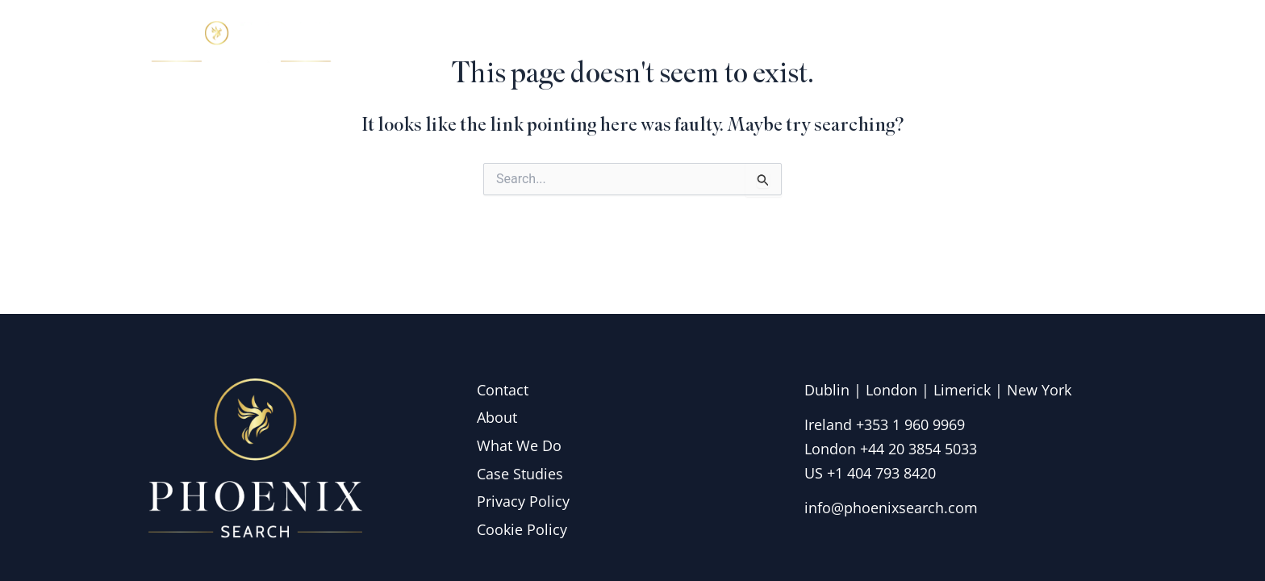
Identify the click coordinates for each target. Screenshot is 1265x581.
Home (664, 43)
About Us (755, 43)
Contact (1072, 43)
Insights (983, 43)
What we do (873, 43)
